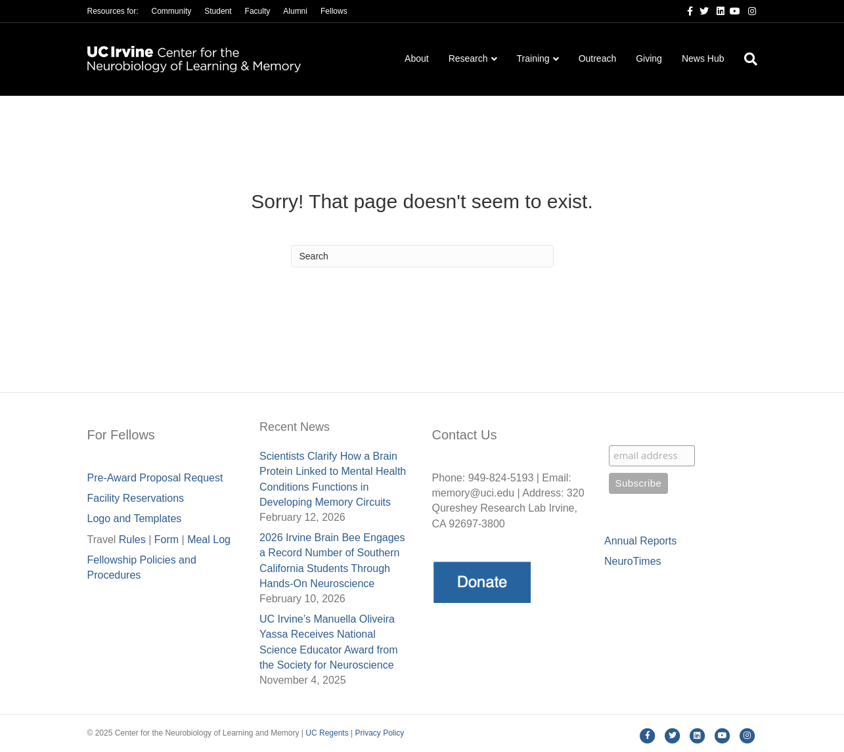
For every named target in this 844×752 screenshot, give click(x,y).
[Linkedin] (716, 10)
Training (533, 58)
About (417, 58)
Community (172, 11)
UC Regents (326, 733)
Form (166, 539)
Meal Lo (209, 539)
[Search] (745, 59)
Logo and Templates (134, 518)
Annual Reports (640, 540)
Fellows (334, 11)
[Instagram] (748, 10)
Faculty (258, 11)
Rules (132, 539)
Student (217, 11)
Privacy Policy (379, 733)
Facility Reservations (136, 498)
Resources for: (113, 11)
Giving (649, 58)
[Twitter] (701, 10)
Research (468, 58)
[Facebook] (685, 10)
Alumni (295, 11)
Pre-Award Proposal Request (155, 477)
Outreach (598, 58)
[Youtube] (732, 10)
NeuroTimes (632, 561)
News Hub (703, 58)
